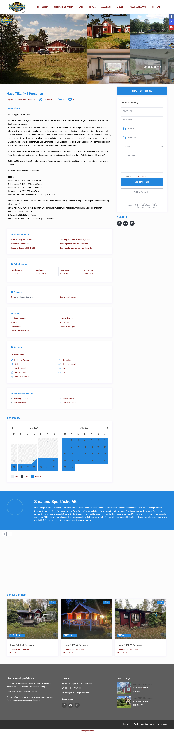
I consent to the (135, 176)
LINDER (120, 7)
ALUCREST (106, 7)
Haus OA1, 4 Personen (22, 645)
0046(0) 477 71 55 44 (74, 688)
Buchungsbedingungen (144, 724)
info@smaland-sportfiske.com (78, 692)
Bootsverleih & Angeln (63, 7)
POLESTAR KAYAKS (137, 7)
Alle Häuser (20, 100)
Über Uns (156, 7)
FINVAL (92, 7)
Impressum (162, 724)
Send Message (142, 182)
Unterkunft (26, 649)
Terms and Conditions (22, 393)
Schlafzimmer (19, 264)
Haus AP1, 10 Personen (143, 684)
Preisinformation (20, 234)
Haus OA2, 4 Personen (76, 645)
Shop (81, 7)
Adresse (16, 292)
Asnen (145, 688)
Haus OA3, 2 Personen (130, 645)
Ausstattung (18, 347)
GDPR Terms (141, 176)
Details (15, 313)
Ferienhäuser (42, 7)
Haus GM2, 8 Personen (143, 698)
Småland (31, 100)
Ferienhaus (49, 100)
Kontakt (126, 724)
